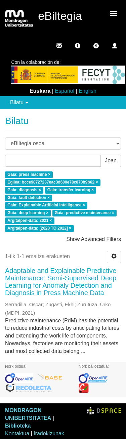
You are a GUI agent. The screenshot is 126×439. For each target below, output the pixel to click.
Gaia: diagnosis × (24, 190)
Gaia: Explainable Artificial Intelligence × (46, 205)
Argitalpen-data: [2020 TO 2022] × (39, 228)
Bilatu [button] (19, 102)
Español (64, 91)
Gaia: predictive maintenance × (84, 213)
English (87, 91)
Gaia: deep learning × (27, 213)
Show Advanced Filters (93, 239)
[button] (77, 46)
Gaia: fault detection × (28, 197)
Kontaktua (17, 433)
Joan (111, 160)
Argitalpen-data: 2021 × (29, 220)
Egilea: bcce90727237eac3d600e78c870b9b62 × (52, 182)
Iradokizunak (49, 433)
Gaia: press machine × (28, 174)
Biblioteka (18, 426)
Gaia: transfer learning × (70, 190)
